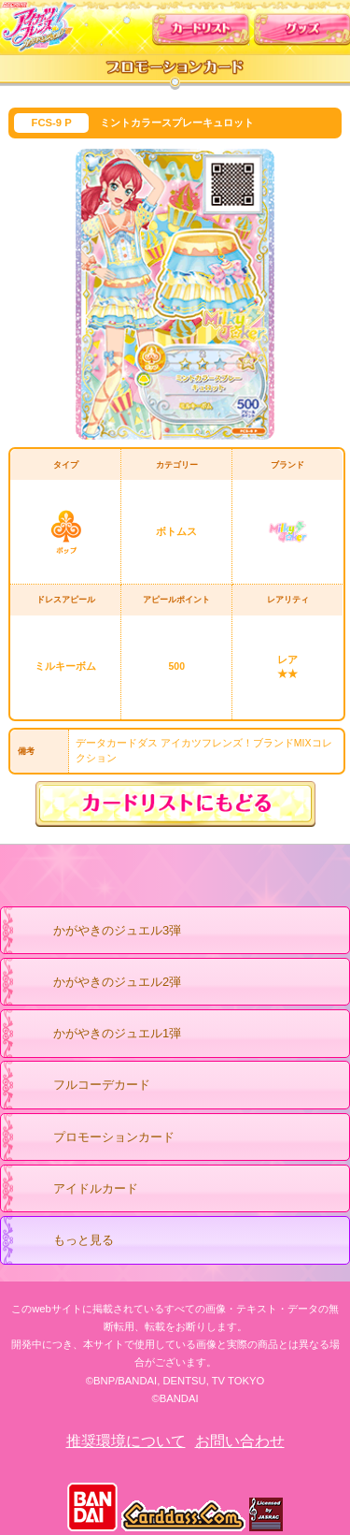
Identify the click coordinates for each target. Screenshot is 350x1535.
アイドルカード (77, 1190)
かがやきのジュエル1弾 (99, 1035)
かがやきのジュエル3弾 (99, 932)
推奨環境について (126, 1441)
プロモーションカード (96, 1138)
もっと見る (65, 1241)
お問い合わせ (240, 1441)
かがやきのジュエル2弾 (99, 983)
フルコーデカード (101, 1085)
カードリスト (201, 25)
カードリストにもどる (175, 804)
